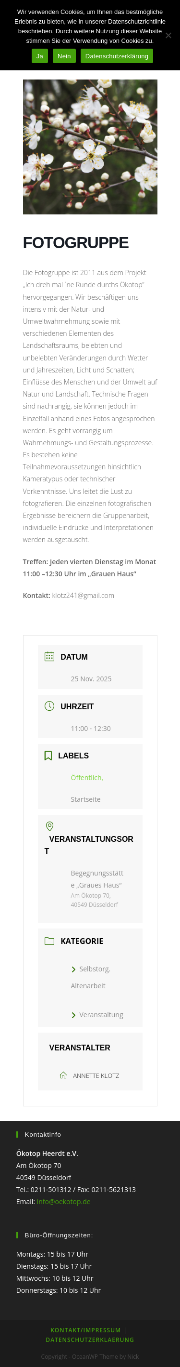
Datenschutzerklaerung (90, 1340)
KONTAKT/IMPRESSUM (85, 1330)
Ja (39, 56)
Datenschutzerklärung (116, 56)
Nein (64, 56)
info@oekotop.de (64, 1201)
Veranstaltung (97, 1014)
